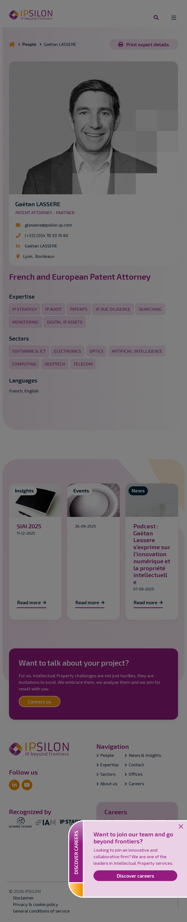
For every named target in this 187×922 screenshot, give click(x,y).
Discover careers (135, 876)
